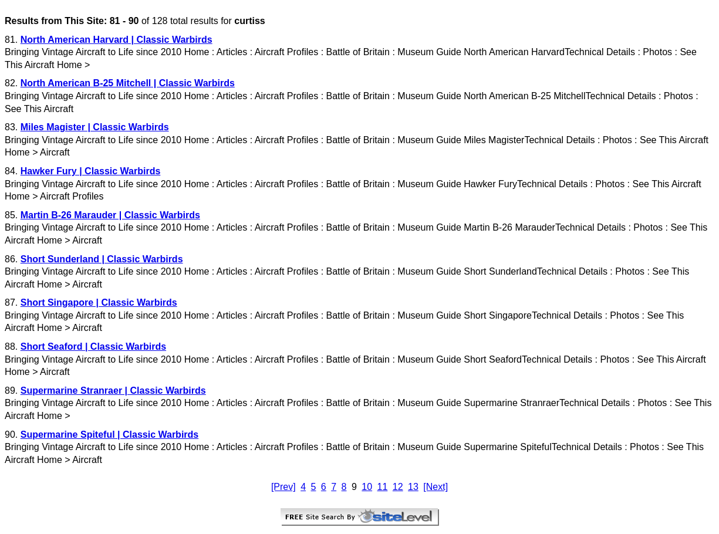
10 (367, 487)
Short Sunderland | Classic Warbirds (102, 259)
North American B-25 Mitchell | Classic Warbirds (128, 83)
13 (413, 487)
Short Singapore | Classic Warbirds (99, 302)
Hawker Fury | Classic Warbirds (91, 171)
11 (382, 487)
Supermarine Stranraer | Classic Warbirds (113, 391)
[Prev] (283, 487)
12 (398, 487)
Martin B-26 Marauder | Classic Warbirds (110, 215)
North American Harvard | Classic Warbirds (116, 40)
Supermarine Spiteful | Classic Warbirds (110, 435)
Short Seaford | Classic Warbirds (93, 347)
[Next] (435, 487)
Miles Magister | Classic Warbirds (95, 127)
